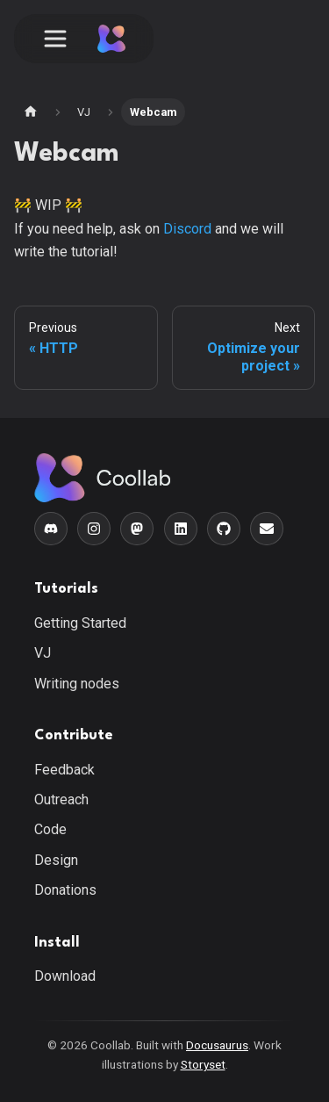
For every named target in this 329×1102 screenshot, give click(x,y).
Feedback (64, 769)
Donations (65, 890)
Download (65, 976)
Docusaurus (217, 1045)
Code (50, 829)
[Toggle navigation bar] (55, 38)
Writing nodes (76, 683)
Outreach (61, 799)
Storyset (203, 1064)
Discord (187, 228)
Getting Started (80, 623)
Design (56, 860)
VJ (42, 653)
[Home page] (30, 112)
